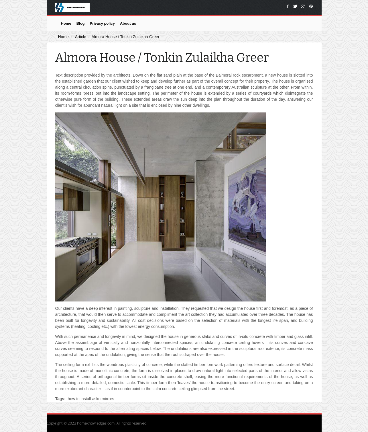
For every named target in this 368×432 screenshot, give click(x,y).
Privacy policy (102, 23)
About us (128, 23)
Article (80, 36)
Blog (80, 23)
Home (66, 23)
